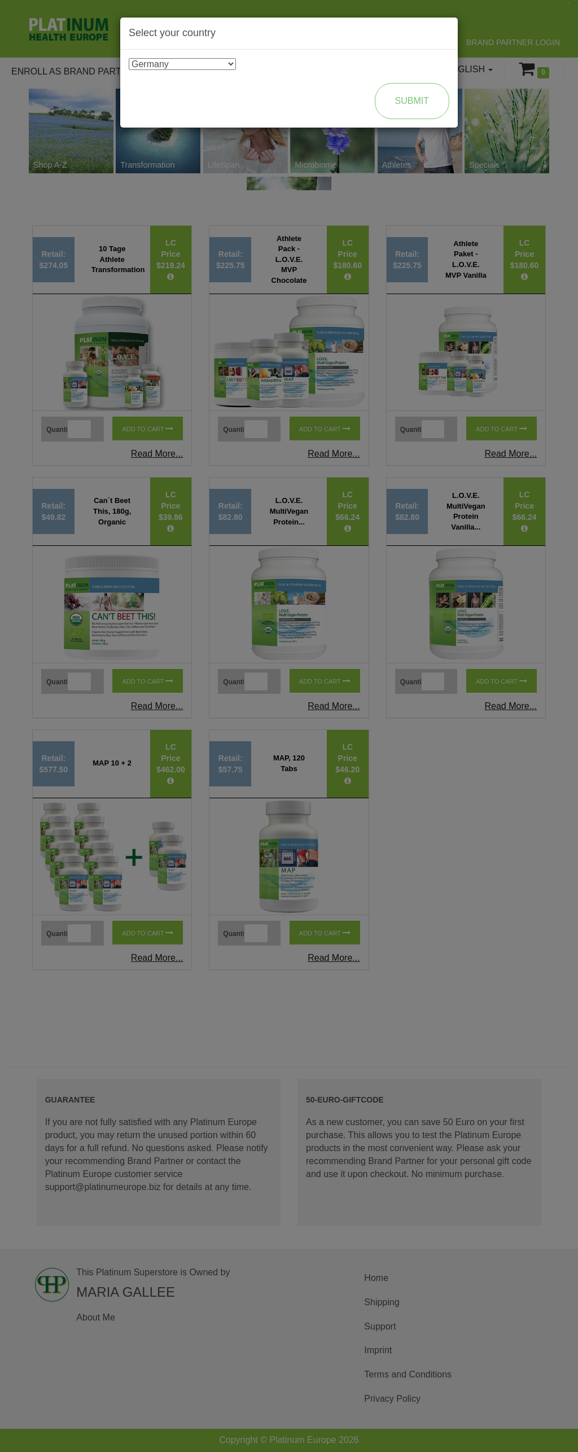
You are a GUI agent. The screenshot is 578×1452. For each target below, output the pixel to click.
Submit (412, 101)
